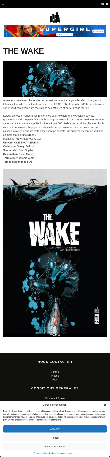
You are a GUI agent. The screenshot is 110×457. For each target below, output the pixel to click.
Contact (54, 372)
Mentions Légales (55, 398)
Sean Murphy (27, 154)
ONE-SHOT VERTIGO (27, 142)
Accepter (55, 429)
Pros (55, 379)
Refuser (55, 437)
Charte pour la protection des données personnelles (56, 453)
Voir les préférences (55, 446)
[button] (105, 404)
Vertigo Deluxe (25, 146)
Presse (55, 375)
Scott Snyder (25, 150)
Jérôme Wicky (27, 158)
